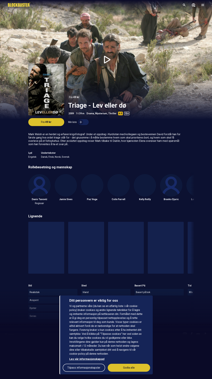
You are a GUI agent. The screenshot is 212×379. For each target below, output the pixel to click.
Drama (90, 113)
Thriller (112, 113)
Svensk (65, 157)
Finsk (51, 157)
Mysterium (101, 113)
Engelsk (32, 157)
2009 (71, 113)
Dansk (44, 157)
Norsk (58, 157)
